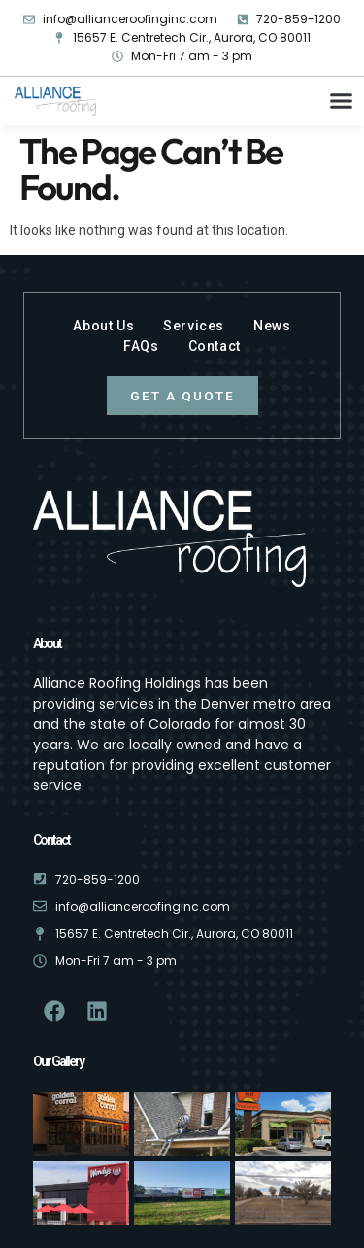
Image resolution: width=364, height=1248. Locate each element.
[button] (341, 101)
